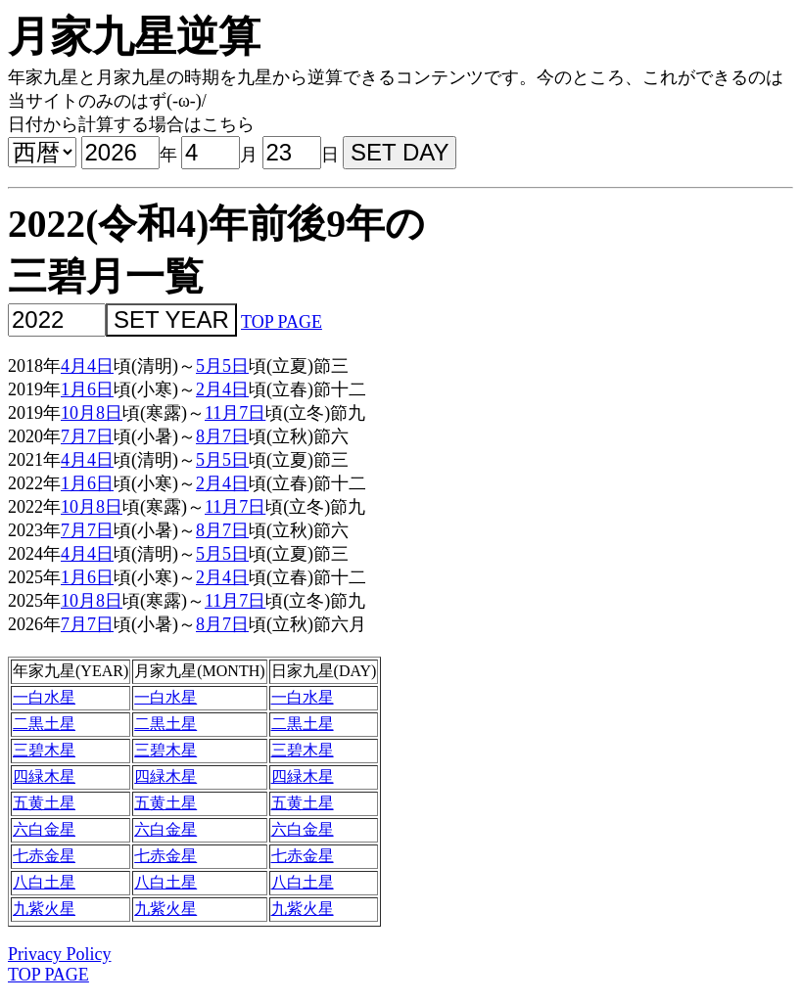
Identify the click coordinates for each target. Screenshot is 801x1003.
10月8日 (91, 413)
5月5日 (222, 366)
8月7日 (222, 436)
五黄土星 (44, 803)
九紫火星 (44, 908)
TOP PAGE (281, 322)
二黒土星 (44, 723)
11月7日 (235, 413)
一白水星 (44, 697)
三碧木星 (44, 750)
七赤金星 (44, 855)
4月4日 (87, 366)
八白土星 (44, 882)
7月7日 (87, 436)
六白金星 (44, 829)
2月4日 (222, 389)
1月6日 (87, 389)
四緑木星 (44, 776)
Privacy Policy (60, 954)
